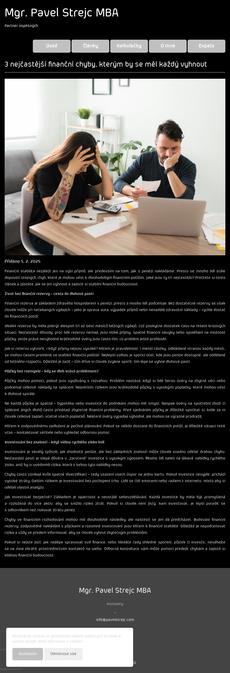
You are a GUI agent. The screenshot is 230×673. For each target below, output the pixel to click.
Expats (207, 46)
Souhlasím (28, 654)
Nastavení (118, 653)
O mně (168, 46)
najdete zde (94, 641)
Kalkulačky (129, 46)
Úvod (51, 46)
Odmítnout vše (63, 654)
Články (90, 46)
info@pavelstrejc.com (115, 620)
